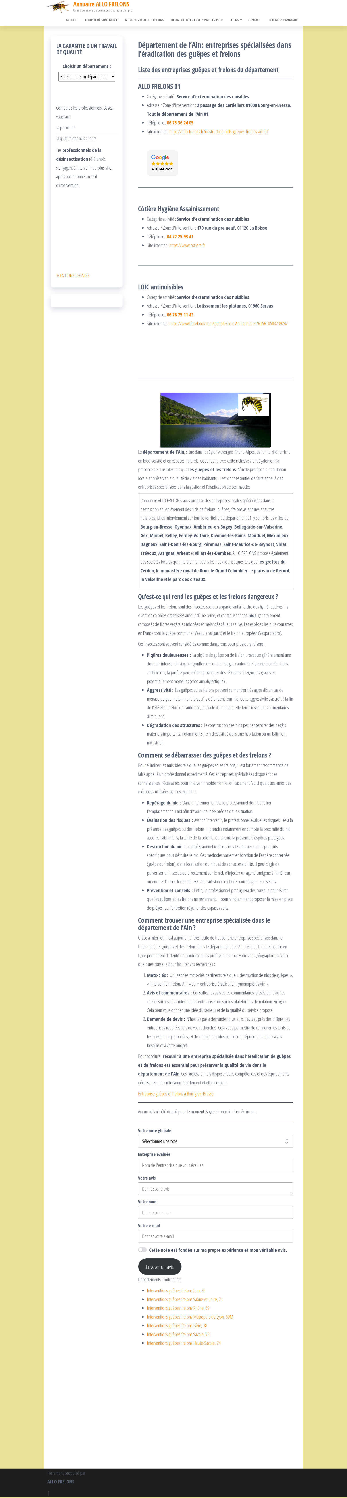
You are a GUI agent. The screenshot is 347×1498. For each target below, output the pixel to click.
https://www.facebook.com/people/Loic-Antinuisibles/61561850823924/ (228, 324)
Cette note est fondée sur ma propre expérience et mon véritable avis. (218, 1250)
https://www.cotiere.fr (187, 246)
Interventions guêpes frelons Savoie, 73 (178, 1335)
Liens (236, 20)
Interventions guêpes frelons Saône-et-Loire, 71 (185, 1300)
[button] (162, 164)
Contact (255, 20)
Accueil (77, 20)
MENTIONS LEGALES (72, 276)
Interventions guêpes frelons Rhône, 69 (178, 1309)
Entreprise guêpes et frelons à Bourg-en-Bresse (176, 1094)
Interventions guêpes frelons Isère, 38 (177, 1326)
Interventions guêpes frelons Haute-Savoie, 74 (184, 1344)
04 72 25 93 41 (180, 237)
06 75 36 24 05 (180, 123)
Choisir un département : (87, 67)
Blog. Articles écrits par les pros (200, 20)
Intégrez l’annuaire (284, 20)
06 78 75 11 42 (180, 315)
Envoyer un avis (160, 1267)
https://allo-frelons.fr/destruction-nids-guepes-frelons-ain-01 (218, 132)
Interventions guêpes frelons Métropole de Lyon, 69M (190, 1317)
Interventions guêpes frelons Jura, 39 (176, 1291)
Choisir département (106, 20)
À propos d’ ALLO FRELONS (148, 20)
